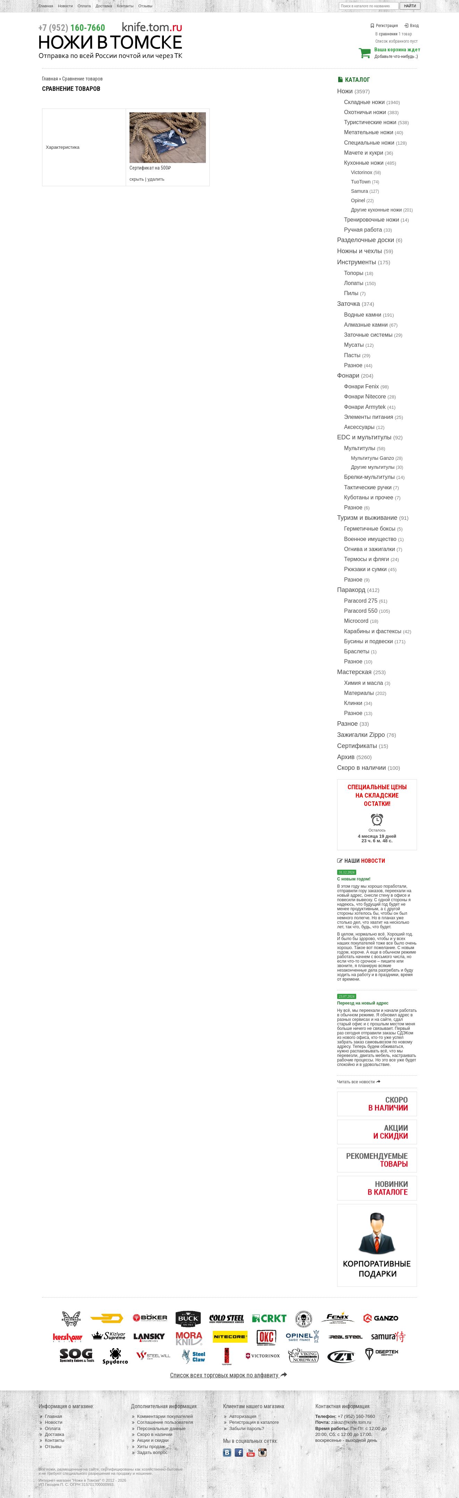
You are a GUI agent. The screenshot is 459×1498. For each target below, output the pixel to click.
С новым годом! (353, 879)
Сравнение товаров (82, 78)
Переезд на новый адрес (363, 1003)
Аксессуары (359, 427)
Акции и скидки (150, 1440)
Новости (65, 6)
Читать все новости (360, 1081)
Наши (361, 861)
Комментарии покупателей (162, 1416)
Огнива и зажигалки (369, 549)
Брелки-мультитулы (369, 477)
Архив (345, 757)
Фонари (348, 375)
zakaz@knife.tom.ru (351, 1422)
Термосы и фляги (366, 559)
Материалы (359, 693)
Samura (359, 191)
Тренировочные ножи (371, 220)
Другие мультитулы (372, 467)
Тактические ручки (368, 487)
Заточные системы (368, 335)
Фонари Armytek (365, 407)
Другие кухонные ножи (376, 210)
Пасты (352, 355)
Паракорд (351, 589)
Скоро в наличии (361, 767)
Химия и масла (363, 683)
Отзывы (145, 6)
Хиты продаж (148, 1446)
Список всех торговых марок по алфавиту (229, 1375)
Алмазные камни (366, 325)
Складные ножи (364, 102)
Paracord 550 (360, 611)
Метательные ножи (368, 132)
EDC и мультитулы (364, 437)
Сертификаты (357, 745)
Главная (46, 6)
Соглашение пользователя (162, 1422)
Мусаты (354, 345)
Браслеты (356, 651)
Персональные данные (158, 1428)
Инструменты (356, 262)
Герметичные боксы (369, 529)
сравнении (388, 34)
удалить (156, 179)
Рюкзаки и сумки (365, 569)
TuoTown (360, 181)
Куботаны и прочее (368, 497)
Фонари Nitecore (365, 396)
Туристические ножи (370, 122)
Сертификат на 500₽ (150, 168)
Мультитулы (359, 448)
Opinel (358, 200)
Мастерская (354, 672)
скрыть (137, 179)
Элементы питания (368, 417)
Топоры (353, 273)
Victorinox (361, 172)
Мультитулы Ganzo (372, 458)
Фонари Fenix (361, 386)
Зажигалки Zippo (361, 734)
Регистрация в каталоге (251, 1422)
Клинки (353, 703)
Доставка (104, 6)
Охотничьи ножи (365, 112)
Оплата (84, 6)
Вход (411, 25)
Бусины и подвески (368, 641)
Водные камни (362, 315)
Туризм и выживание (367, 517)
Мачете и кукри (363, 153)
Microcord (356, 621)
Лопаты (353, 283)
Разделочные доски (365, 239)
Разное (353, 365)
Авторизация (239, 1416)
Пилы (351, 293)
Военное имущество (370, 539)
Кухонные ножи (364, 163)
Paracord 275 (360, 601)
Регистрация (384, 25)
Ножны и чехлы (359, 251)
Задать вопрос (149, 1452)
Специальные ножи (369, 143)
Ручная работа (363, 230)
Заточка (348, 303)
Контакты (125, 6)
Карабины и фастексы (372, 631)
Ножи (345, 91)
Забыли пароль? (243, 1428)
